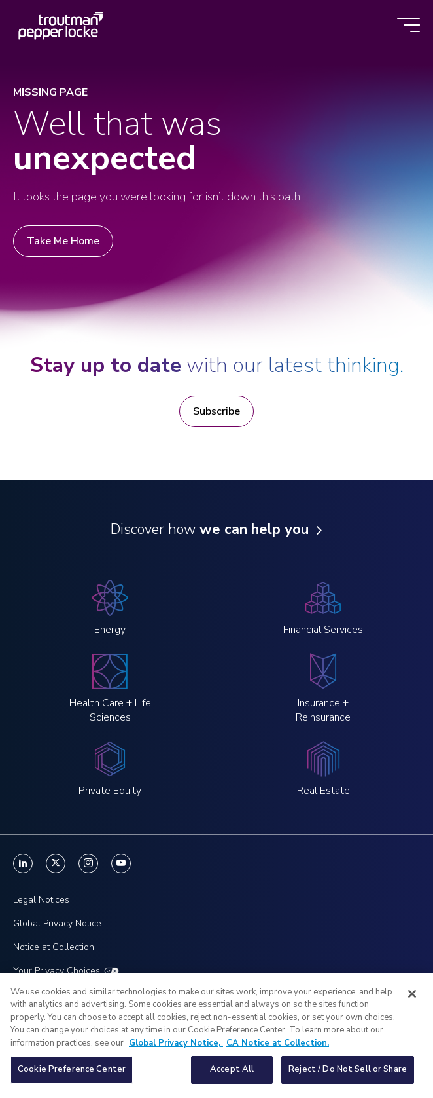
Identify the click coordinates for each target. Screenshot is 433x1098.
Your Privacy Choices (56, 970)
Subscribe (216, 411)
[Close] (412, 999)
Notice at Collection (53, 947)
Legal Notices (41, 900)
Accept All (232, 1076)
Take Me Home (63, 241)
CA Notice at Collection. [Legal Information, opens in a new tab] (277, 1049)
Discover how (210, 529)
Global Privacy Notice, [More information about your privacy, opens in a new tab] (176, 1049)
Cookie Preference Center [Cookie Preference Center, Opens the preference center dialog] (72, 1076)
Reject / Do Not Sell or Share (347, 1076)
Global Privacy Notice (57, 923)
